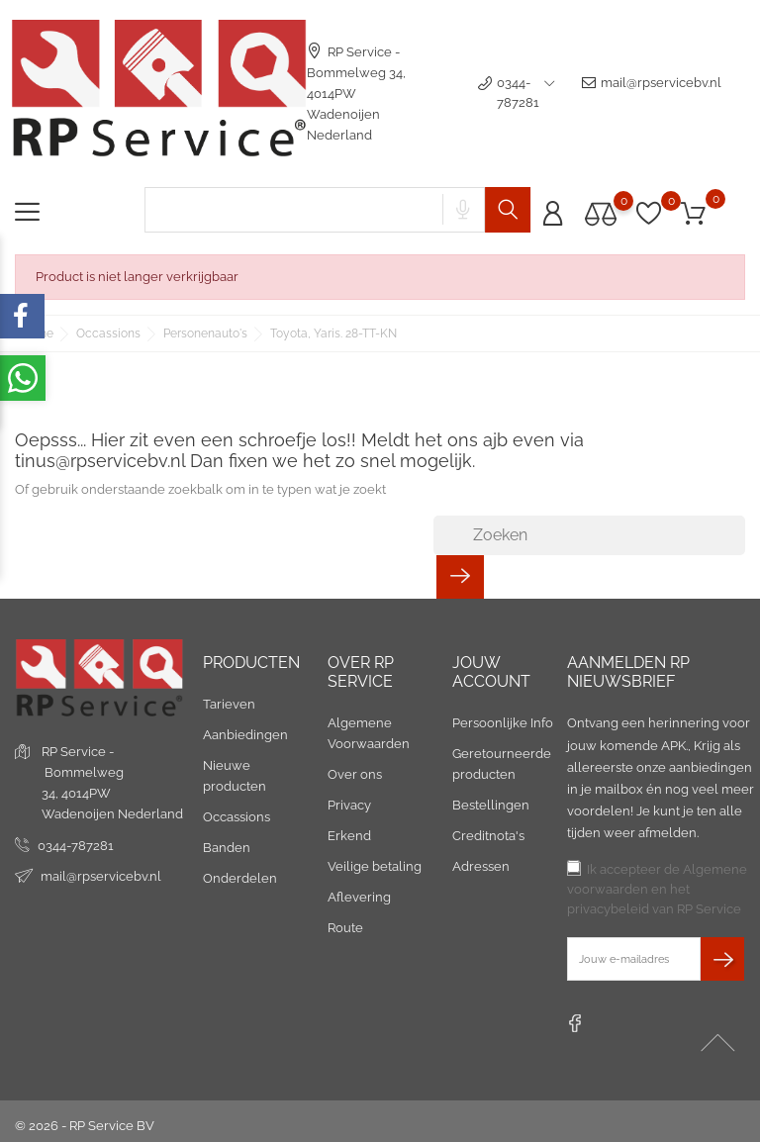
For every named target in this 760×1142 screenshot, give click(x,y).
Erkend (349, 835)
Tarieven (229, 704)
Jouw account (491, 672)
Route (345, 927)
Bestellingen (490, 805)
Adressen (481, 866)
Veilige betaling (375, 866)
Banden (226, 847)
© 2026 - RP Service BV (84, 1125)
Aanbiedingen (245, 734)
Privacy (349, 805)
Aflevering (359, 897)
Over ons (355, 774)
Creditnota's (488, 835)
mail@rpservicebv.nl (651, 93)
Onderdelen (240, 878)
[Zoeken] (589, 535)
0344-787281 (76, 845)
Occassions (236, 816)
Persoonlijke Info (502, 722)
